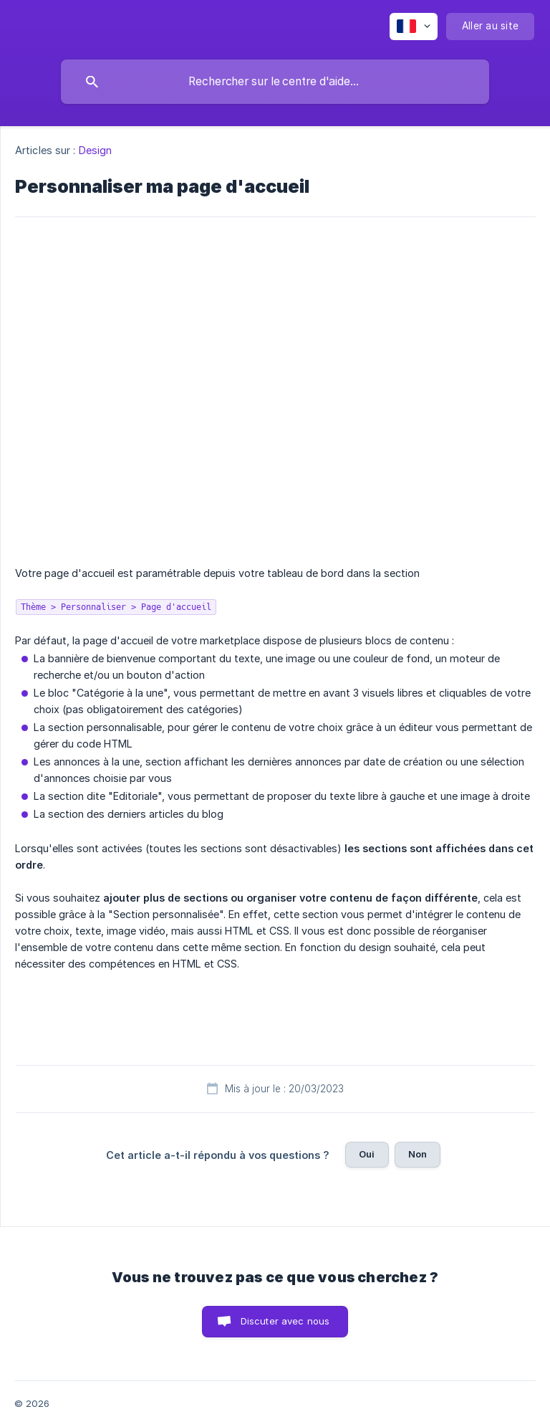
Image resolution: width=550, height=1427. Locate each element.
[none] (414, 26)
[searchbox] (275, 81)
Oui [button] (367, 1154)
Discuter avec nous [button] (285, 1321)
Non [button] (417, 1154)
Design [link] (95, 150)
